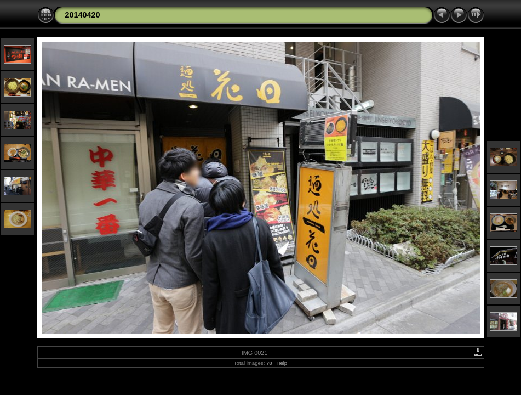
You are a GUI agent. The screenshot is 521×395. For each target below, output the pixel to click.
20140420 (82, 14)
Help (281, 363)
